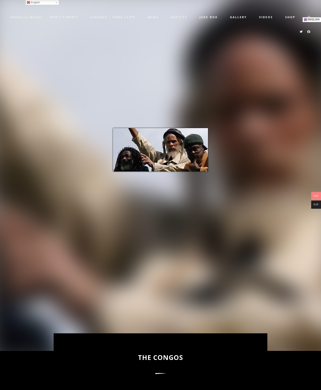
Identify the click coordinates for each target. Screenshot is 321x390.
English (33, 2)
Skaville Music (26, 17)
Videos (266, 17)
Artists (179, 17)
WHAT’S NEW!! (64, 17)
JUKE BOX (208, 17)
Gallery (238, 17)
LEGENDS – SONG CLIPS (112, 17)
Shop (290, 17)
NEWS (153, 17)
